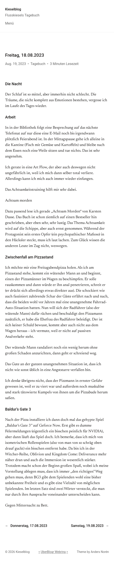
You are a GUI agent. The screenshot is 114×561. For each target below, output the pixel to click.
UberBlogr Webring (53, 552)
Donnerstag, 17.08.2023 (28, 526)
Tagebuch (38, 64)
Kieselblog (13, 9)
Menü (9, 23)
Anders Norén (100, 552)
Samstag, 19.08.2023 (87, 526)
